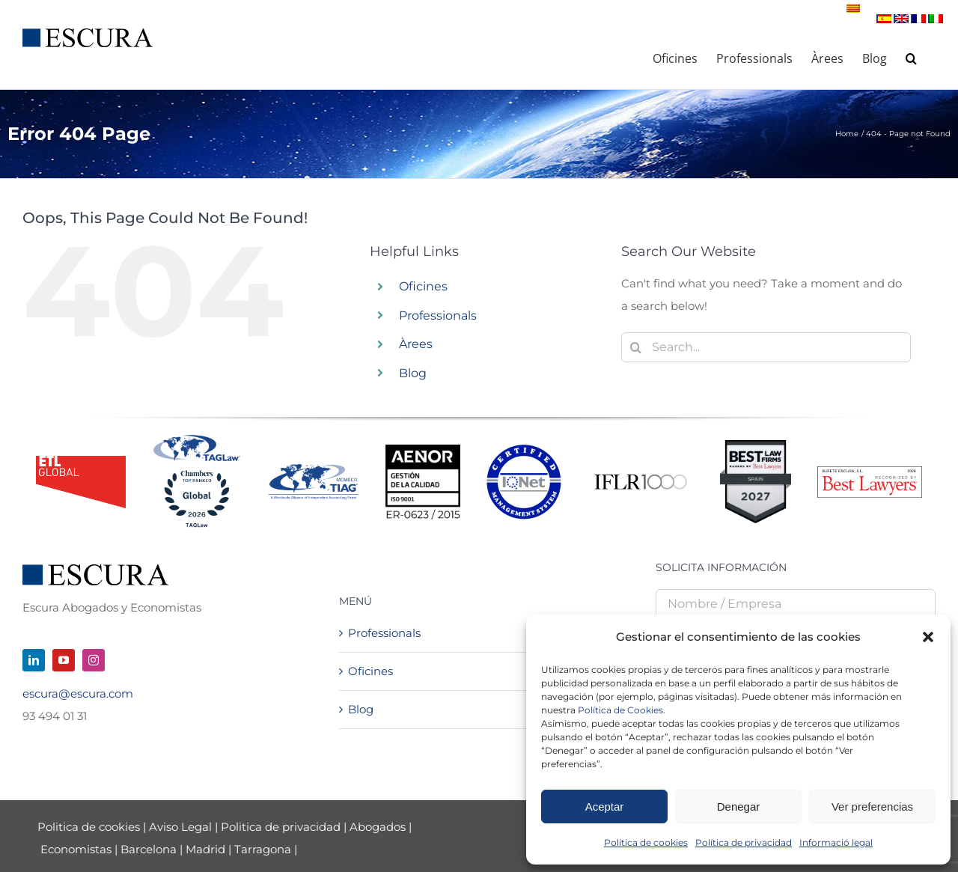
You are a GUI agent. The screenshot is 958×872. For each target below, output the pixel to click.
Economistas (76, 849)
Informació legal (836, 842)
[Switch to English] (902, 18)
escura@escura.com (77, 693)
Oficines (423, 286)
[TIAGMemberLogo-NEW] (314, 470)
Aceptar (604, 806)
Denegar (738, 806)
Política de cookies (646, 842)
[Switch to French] (919, 18)
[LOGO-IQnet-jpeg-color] (523, 450)
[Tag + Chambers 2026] (197, 438)
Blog (413, 373)
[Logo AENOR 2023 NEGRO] (422, 450)
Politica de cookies (90, 827)
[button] (928, 636)
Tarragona (262, 849)
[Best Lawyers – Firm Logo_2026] (869, 472)
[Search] (636, 347)
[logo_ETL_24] (81, 461)
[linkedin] (33, 660)
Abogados (378, 827)
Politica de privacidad (281, 827)
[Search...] (766, 347)
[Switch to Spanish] (884, 18)
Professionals (438, 315)
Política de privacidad (743, 842)
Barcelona (148, 849)
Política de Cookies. (621, 710)
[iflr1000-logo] (640, 473)
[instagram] (93, 660)
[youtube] (63, 660)
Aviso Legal (182, 827)
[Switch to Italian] (936, 18)
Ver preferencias (872, 806)
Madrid (205, 849)
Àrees (416, 344)
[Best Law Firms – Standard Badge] (755, 446)
